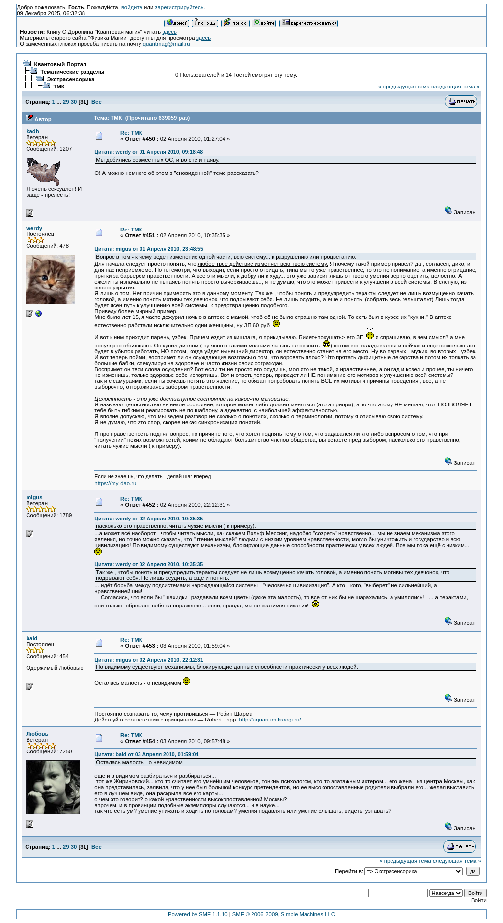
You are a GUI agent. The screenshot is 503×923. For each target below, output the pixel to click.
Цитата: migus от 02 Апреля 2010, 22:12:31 (148, 660)
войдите (131, 7)
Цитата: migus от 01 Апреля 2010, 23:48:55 (148, 249)
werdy (34, 228)
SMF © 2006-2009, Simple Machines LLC (283, 914)
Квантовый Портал (60, 64)
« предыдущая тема (403, 86)
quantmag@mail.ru (166, 44)
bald (31, 638)
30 (74, 102)
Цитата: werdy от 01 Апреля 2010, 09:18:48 (148, 152)
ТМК (59, 86)
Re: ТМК (131, 133)
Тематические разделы (73, 72)
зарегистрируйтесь (179, 7)
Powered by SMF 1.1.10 (198, 914)
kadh (32, 131)
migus (34, 497)
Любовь (37, 734)
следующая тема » (455, 86)
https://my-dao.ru (115, 483)
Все (96, 102)
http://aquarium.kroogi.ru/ (270, 719)
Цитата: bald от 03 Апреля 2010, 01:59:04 (146, 754)
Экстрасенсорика (71, 79)
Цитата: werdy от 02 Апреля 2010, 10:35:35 (148, 518)
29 (66, 102)
